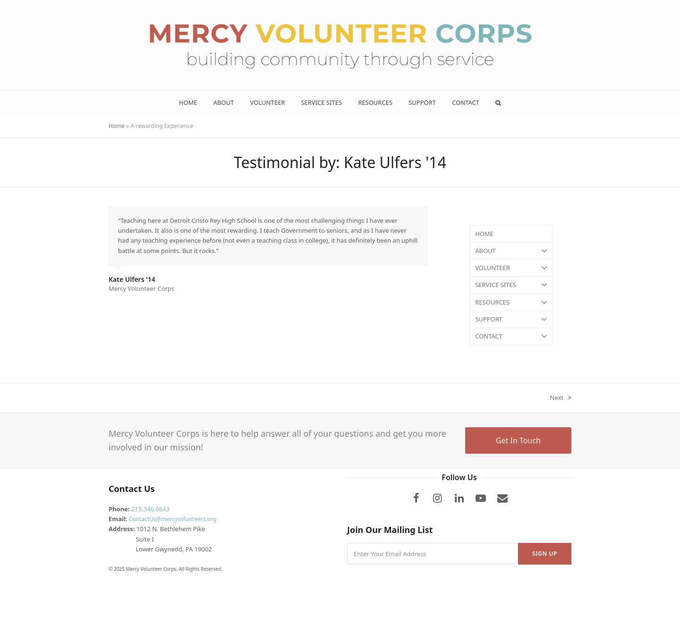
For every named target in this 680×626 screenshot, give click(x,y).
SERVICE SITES (511, 285)
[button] (498, 102)
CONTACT (511, 336)
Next (560, 398)
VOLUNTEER (511, 268)
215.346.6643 (150, 509)
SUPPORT (511, 319)
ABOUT (511, 251)
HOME (484, 233)
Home (117, 126)
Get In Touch (518, 440)
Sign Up (544, 554)
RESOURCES (511, 302)
